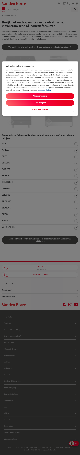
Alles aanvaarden (40, 96)
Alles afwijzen (40, 103)
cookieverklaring (44, 90)
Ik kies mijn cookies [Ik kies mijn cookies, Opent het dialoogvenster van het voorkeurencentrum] (40, 109)
